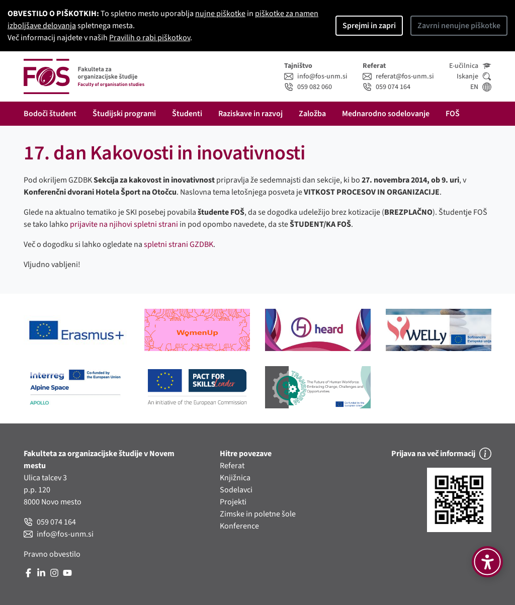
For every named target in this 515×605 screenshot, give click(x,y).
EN (480, 87)
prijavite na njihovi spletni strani (124, 224)
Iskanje (474, 76)
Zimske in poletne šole (258, 514)
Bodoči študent (50, 113)
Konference (239, 526)
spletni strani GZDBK (178, 244)
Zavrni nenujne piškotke (458, 25)
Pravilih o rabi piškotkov (149, 37)
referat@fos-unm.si (398, 76)
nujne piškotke (220, 13)
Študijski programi (124, 113)
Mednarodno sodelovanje (386, 113)
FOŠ (453, 113)
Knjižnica (235, 477)
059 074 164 (386, 87)
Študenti (187, 113)
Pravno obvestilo (52, 554)
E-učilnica (470, 66)
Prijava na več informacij (441, 454)
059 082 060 (308, 87)
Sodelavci (236, 489)
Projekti (233, 501)
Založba (312, 113)
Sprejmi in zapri (369, 25)
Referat (232, 465)
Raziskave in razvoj (250, 113)
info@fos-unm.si (316, 76)
